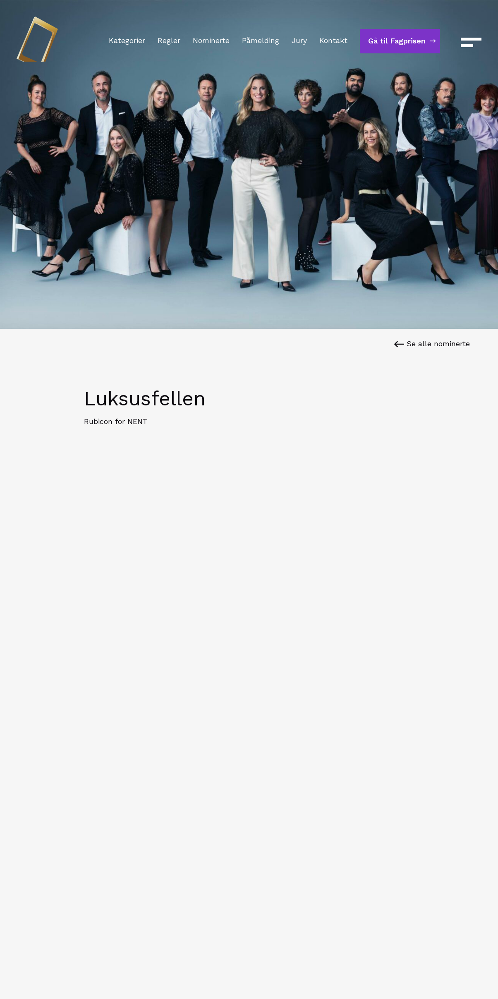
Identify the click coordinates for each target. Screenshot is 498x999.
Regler (169, 40)
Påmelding (260, 40)
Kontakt (333, 40)
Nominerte (211, 40)
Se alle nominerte (432, 343)
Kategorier (127, 40)
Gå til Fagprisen (397, 40)
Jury (299, 40)
